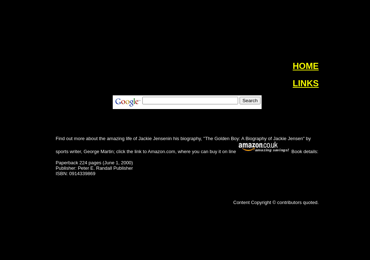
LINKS (306, 83)
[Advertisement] (26, 119)
